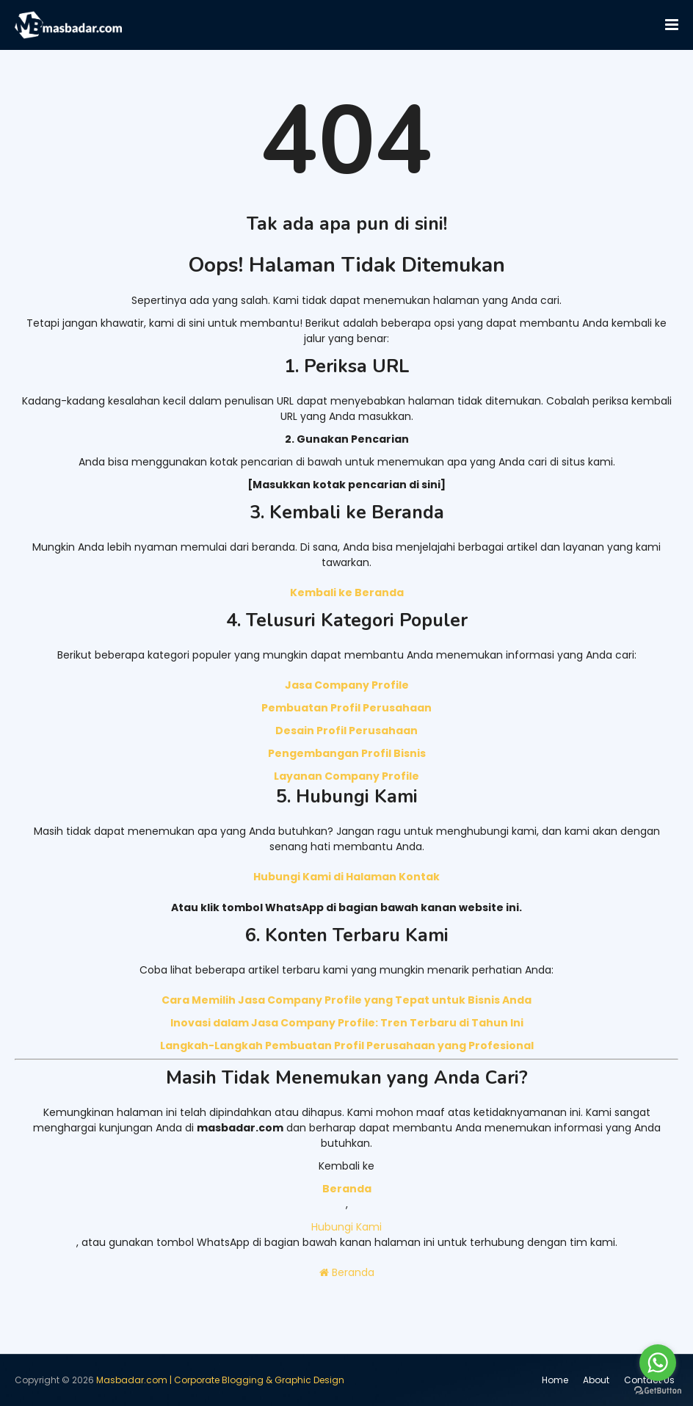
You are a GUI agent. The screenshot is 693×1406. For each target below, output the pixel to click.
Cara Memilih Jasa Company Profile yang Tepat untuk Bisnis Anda (346, 1000)
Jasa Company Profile (347, 685)
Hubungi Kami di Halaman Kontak (346, 876)
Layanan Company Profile (346, 776)
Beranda (346, 1272)
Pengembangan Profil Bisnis (347, 753)
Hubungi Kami (346, 1227)
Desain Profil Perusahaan (346, 730)
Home (555, 1380)
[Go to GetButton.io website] (657, 1391)
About (596, 1380)
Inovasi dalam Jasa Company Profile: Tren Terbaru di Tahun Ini (346, 1022)
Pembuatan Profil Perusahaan (346, 707)
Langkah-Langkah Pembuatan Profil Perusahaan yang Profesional (347, 1045)
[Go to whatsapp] (657, 1362)
